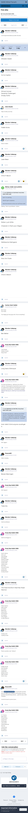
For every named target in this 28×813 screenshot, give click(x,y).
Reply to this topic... (8, 759)
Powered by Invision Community (14, 804)
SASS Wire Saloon (12, 15)
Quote (6, 40)
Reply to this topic (14, 20)
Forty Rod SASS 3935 (8, 13)
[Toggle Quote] (3, 192)
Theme (5, 800)
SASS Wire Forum (9, 2)
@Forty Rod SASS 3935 (9, 691)
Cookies (14, 801)
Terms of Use (6, 811)
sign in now (8, 750)
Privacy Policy (13, 800)
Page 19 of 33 (14, 25)
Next (23, 25)
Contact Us (21, 800)
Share (7, 767)
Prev (5, 25)
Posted (11, 32)
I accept (23, 809)
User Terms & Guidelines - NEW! (11, 785)
